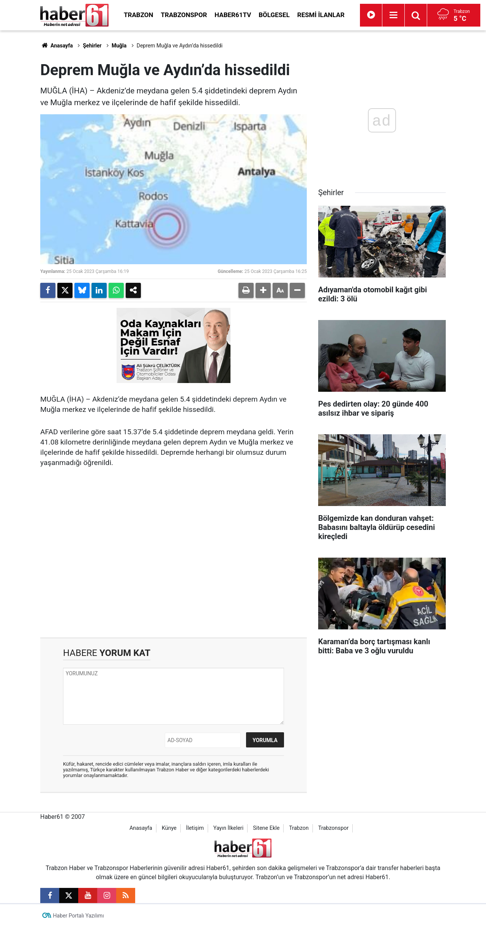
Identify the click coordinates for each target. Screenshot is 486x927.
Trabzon (138, 15)
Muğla (119, 46)
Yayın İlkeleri (228, 828)
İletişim (195, 828)
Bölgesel (274, 15)
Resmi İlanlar (320, 15)
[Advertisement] (173, 573)
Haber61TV (233, 15)
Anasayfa (56, 46)
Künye (169, 828)
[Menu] (393, 15)
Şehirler (92, 46)
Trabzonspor (184, 15)
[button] (263, 290)
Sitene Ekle (266, 828)
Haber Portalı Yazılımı (78, 916)
